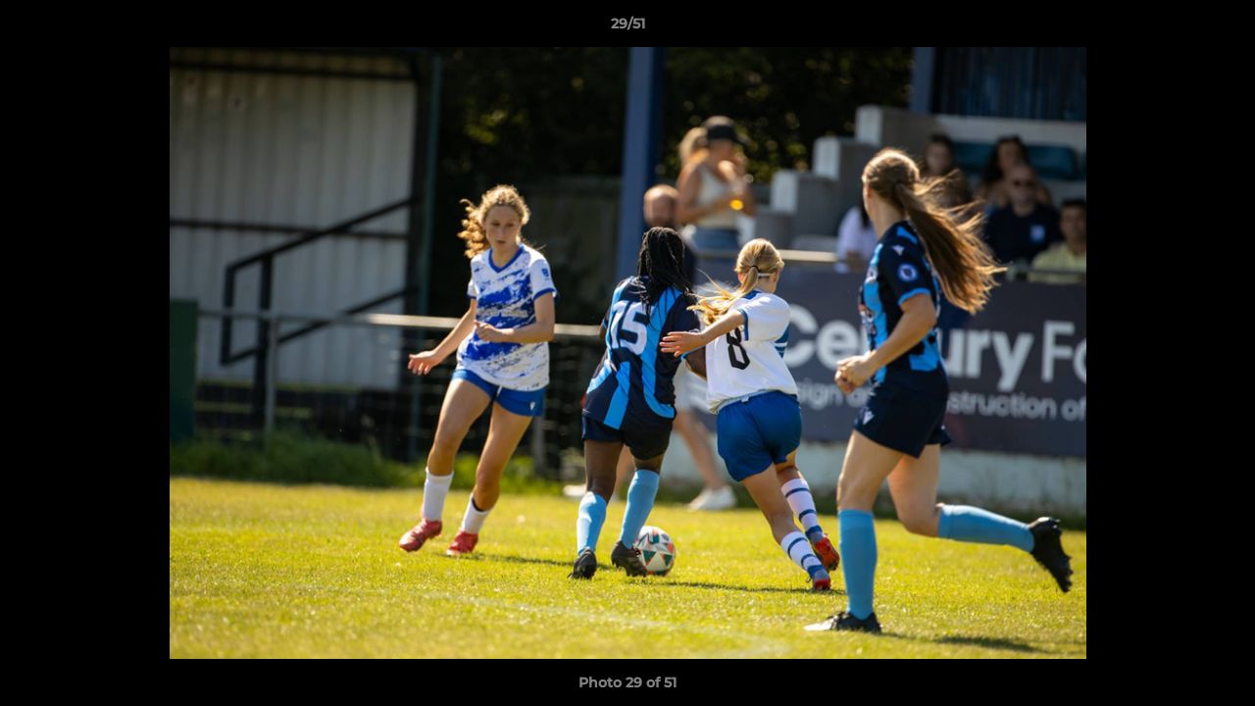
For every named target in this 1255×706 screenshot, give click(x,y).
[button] (1219, 28)
